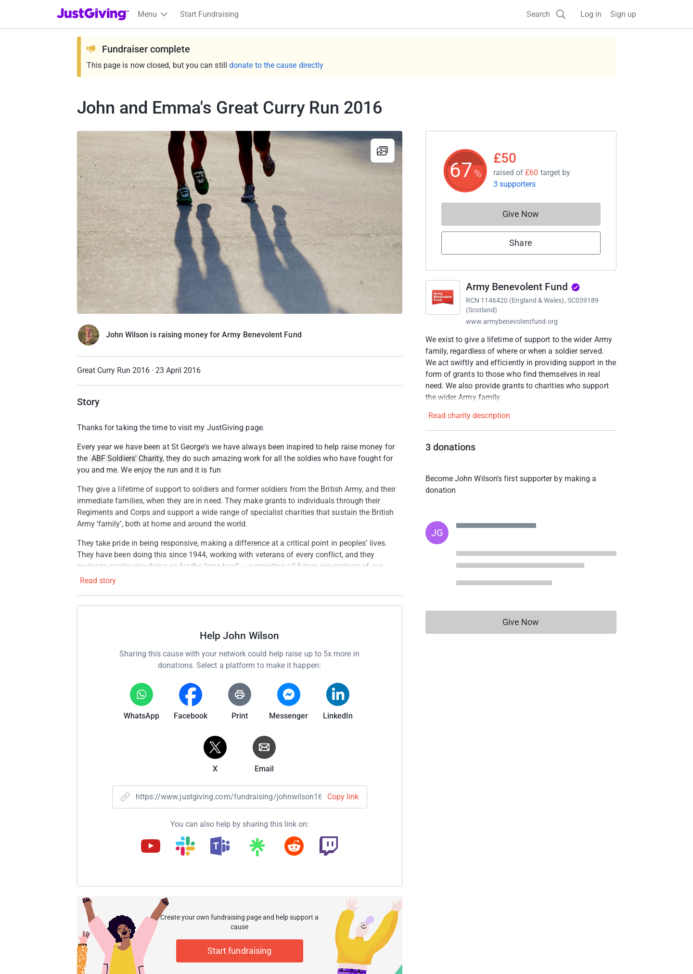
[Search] (546, 14)
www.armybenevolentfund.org (512, 321)
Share (520, 243)
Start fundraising (239, 951)
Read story (98, 580)
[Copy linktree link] (257, 849)
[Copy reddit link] (294, 847)
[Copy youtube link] (150, 847)
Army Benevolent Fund (523, 287)
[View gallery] (383, 151)
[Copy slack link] (185, 847)
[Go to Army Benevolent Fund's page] (442, 297)
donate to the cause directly (276, 65)
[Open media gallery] (239, 222)
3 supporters (514, 184)
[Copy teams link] (220, 847)
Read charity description (469, 415)
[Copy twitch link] (328, 847)
